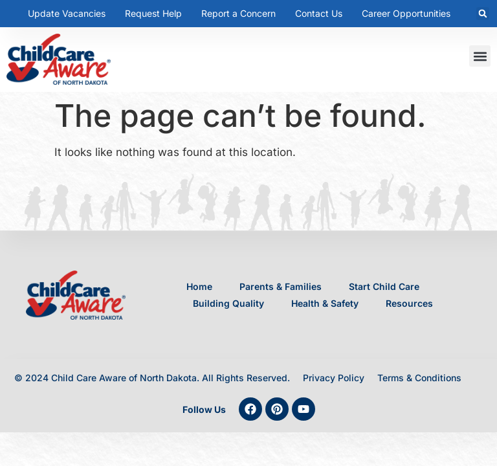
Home (199, 286)
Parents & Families (280, 286)
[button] (482, 13)
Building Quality (228, 303)
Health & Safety (325, 303)
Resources (409, 303)
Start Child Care (384, 286)
